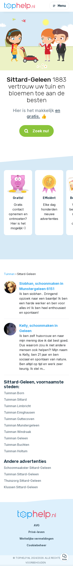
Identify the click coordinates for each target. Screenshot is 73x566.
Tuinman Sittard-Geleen (21, 474)
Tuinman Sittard (15, 399)
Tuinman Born (14, 393)
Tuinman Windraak (17, 432)
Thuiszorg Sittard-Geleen (22, 481)
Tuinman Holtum (15, 451)
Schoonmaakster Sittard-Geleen (27, 468)
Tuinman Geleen (16, 438)
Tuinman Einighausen (19, 412)
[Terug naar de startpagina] (19, 6)
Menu (59, 6)
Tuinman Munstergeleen (21, 425)
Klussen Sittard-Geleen (21, 487)
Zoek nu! (36, 131)
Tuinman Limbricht (17, 406)
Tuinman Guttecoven (19, 419)
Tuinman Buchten (16, 445)
